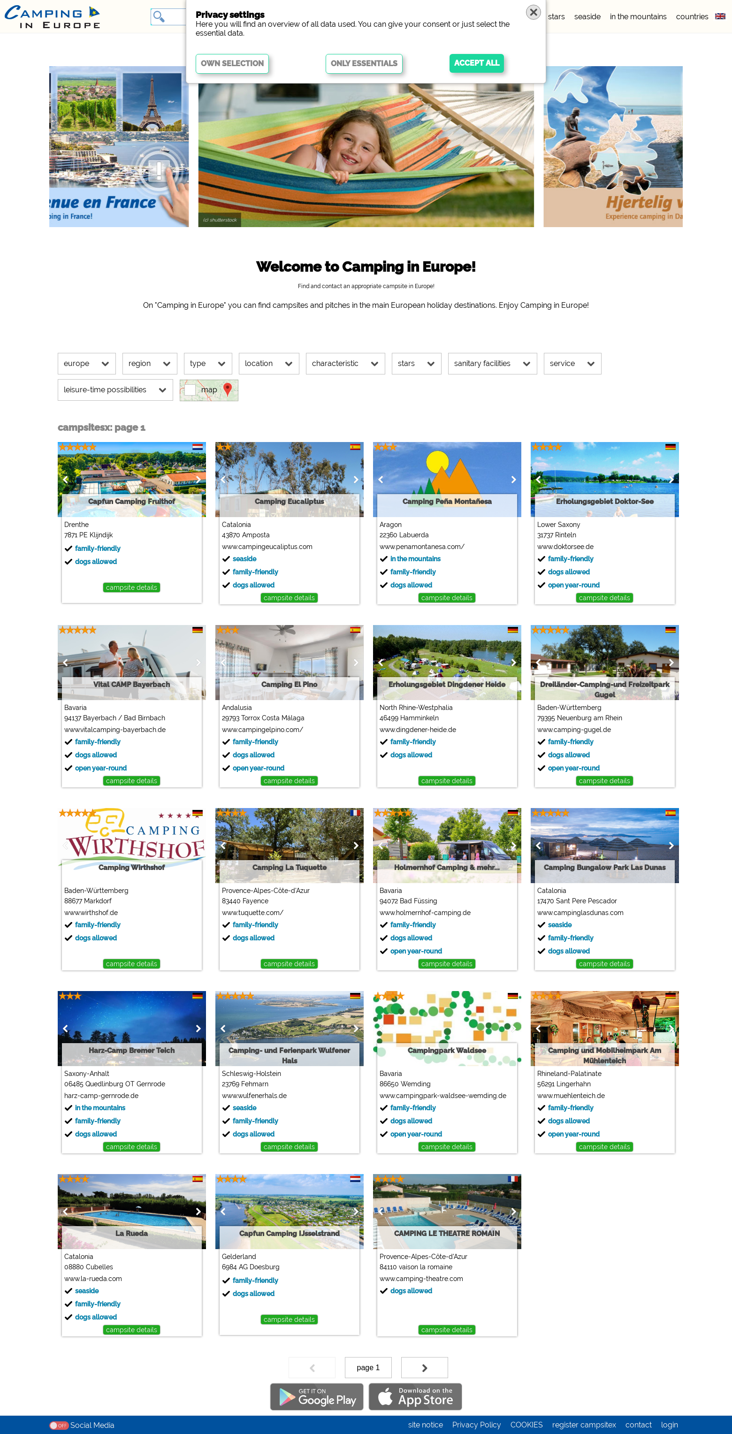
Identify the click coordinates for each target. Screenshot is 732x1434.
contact (638, 1424)
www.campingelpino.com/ (262, 729)
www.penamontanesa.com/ (422, 546)
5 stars (553, 16)
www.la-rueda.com (93, 1278)
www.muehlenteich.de (571, 1095)
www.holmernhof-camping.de (425, 912)
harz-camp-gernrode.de (101, 1095)
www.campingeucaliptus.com (267, 546)
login (669, 1424)
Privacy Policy (476, 1424)
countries (692, 16)
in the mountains (638, 16)
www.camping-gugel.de (574, 729)
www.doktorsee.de (565, 546)
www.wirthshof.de (91, 912)
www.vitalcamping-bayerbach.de (115, 729)
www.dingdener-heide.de (418, 729)
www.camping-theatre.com (421, 1278)
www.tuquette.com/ (252, 912)
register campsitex (584, 1424)
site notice (425, 1424)
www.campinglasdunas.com (580, 912)
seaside (587, 16)
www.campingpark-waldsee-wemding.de (443, 1095)
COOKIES (527, 1424)
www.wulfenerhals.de (254, 1095)
